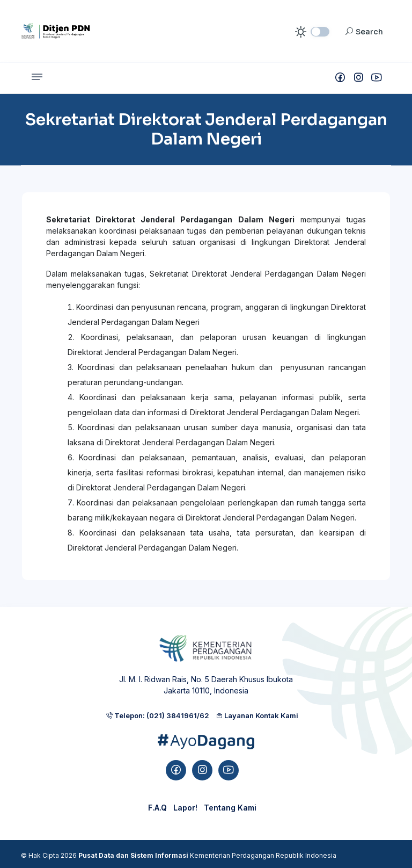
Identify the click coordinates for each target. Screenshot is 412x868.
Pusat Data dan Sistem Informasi (133, 855)
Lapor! (185, 807)
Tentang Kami (230, 807)
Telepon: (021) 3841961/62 (157, 715)
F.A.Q (157, 807)
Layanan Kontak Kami (257, 715)
